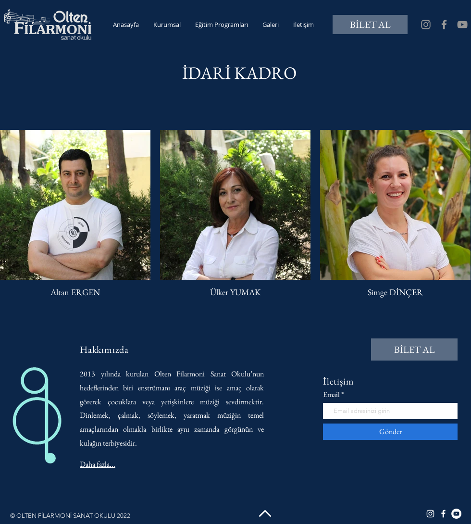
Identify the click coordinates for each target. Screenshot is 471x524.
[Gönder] (390, 432)
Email (331, 395)
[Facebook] (444, 24)
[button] (167, 24)
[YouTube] (462, 24)
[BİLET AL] (370, 24)
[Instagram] (426, 24)
